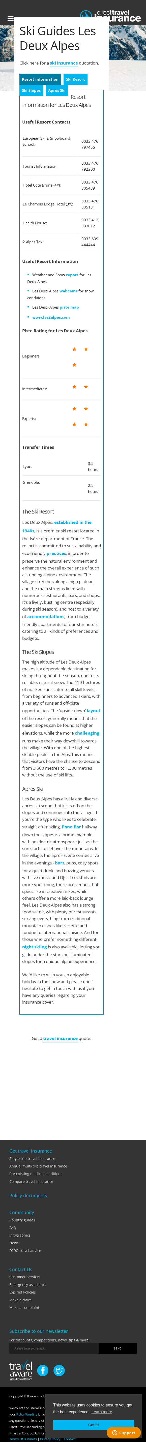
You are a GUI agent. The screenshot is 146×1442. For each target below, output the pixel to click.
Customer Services (25, 1276)
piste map (69, 307)
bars (59, 863)
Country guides (22, 1220)
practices (56, 553)
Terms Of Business (23, 1439)
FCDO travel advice (25, 1250)
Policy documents (28, 1195)
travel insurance (60, 1038)
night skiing (34, 947)
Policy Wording (26, 1414)
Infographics (20, 1235)
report (72, 274)
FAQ (12, 1227)
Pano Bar (71, 827)
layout (93, 710)
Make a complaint (24, 1307)
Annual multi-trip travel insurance (38, 1166)
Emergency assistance (28, 1284)
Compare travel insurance (31, 1181)
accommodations (45, 616)
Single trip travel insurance (32, 1158)
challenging (87, 733)
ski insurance (64, 63)
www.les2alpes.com (51, 317)
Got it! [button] (93, 1425)
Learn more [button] (102, 1412)
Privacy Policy (50, 1439)
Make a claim (20, 1300)
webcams (68, 290)
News (14, 1243)
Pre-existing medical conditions (35, 1173)
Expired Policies (22, 1292)
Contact (70, 1439)
